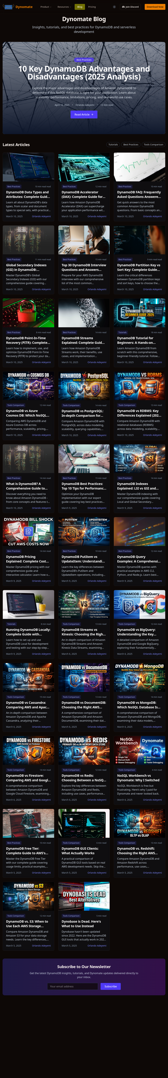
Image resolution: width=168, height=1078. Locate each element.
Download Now (155, 6)
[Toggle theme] (114, 7)
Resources (64, 6)
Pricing (92, 6)
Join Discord (130, 6)
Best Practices (84, 59)
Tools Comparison (153, 144)
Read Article (84, 114)
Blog (79, 6)
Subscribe (111, 986)
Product (46, 6)
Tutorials (113, 144)
